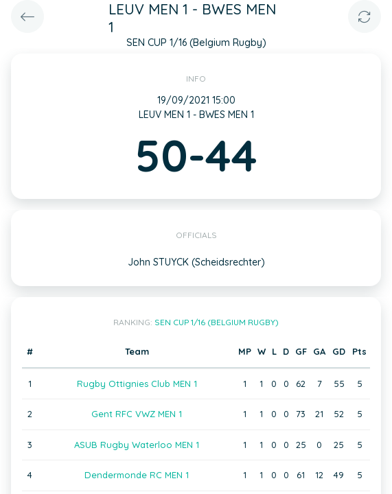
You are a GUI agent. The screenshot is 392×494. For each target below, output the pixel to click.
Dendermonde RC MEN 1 (136, 474)
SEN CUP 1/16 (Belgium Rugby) (216, 322)
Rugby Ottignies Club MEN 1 (137, 383)
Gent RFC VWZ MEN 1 (136, 413)
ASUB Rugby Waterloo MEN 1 (136, 444)
